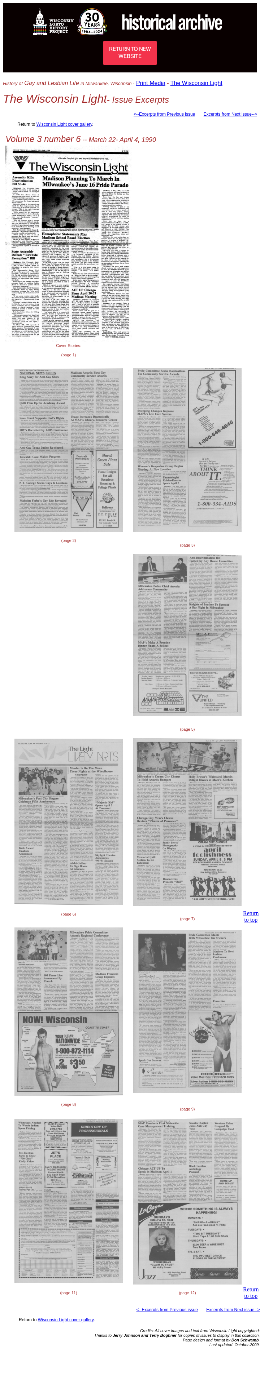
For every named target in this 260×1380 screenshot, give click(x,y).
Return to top (251, 916)
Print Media (150, 83)
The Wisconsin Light (196, 83)
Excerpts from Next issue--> (230, 114)
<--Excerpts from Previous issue (164, 114)
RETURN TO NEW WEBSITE (130, 52)
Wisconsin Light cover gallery (64, 124)
